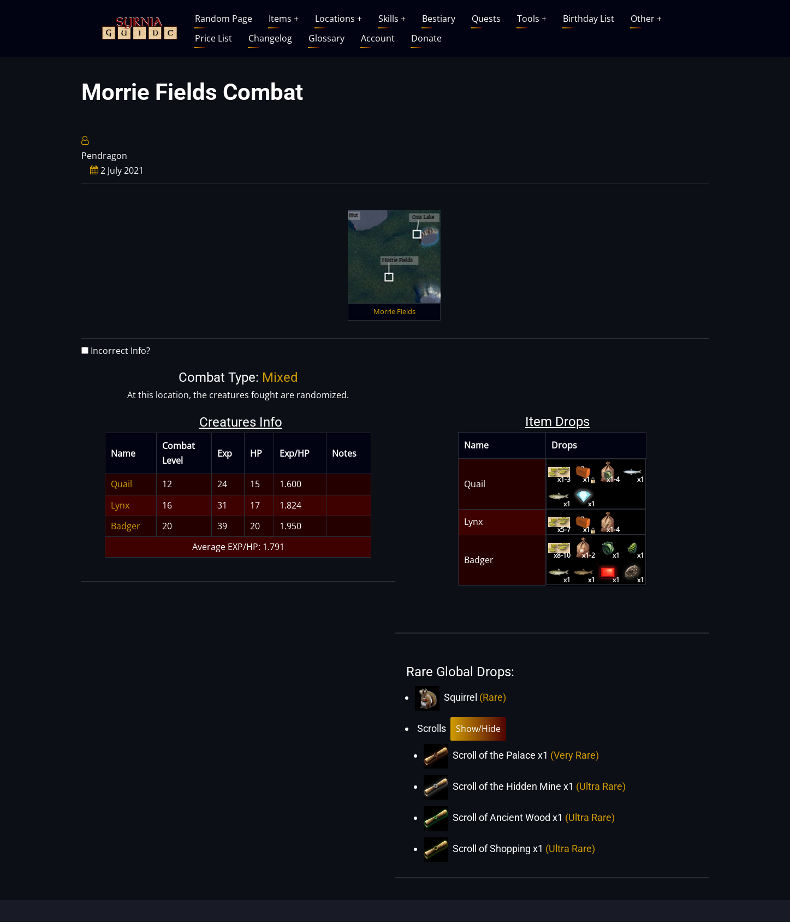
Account (378, 38)
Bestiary (438, 19)
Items (284, 19)
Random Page (223, 19)
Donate (426, 38)
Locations (338, 19)
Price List (213, 38)
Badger (125, 526)
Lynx (120, 505)
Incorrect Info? (120, 351)
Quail (121, 484)
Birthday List (588, 19)
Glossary (326, 38)
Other (646, 19)
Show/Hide (478, 729)
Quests (486, 19)
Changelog (270, 38)
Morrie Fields (394, 311)
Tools (532, 19)
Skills (392, 19)
